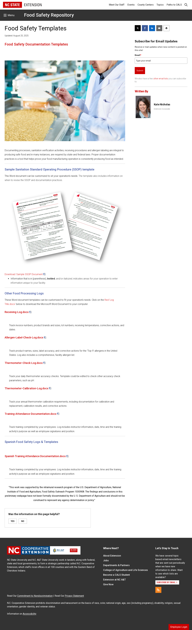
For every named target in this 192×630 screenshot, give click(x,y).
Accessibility (29, 613)
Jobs (106, 560)
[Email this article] (159, 28)
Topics (160, 4)
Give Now (108, 584)
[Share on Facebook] (145, 28)
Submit (140, 70)
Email (138, 55)
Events (131, 4)
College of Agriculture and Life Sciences (125, 570)
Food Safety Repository (49, 15)
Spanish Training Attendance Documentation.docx (35, 456)
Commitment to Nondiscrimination (35, 595)
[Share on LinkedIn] (152, 28)
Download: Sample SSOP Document (24, 274)
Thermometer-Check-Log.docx (24, 362)
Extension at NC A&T (114, 579)
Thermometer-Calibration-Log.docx (26, 388)
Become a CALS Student (116, 574)
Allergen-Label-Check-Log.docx (24, 337)
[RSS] (158, 590)
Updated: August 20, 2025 (17, 35)
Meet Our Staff (116, 4)
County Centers (146, 4)
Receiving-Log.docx (17, 312)
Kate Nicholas (162, 104)
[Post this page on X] (138, 28)
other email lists (160, 78)
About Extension (112, 555)
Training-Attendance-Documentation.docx (30, 413)
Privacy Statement (74, 595)
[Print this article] (166, 28)
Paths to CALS (174, 4)
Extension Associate (162, 109)
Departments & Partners (116, 565)
